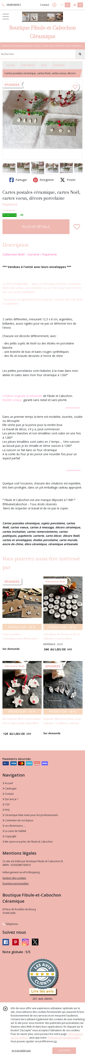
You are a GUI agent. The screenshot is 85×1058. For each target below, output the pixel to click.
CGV (6, 804)
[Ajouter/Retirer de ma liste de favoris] (77, 227)
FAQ (6, 809)
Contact (44, 5)
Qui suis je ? (10, 799)
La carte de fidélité (14, 831)
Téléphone (10, 924)
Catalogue (9, 788)
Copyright (9, 836)
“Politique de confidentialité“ (63, 1037)
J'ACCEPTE (64, 1050)
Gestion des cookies (14, 878)
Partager (18, 179)
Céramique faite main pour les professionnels (30, 815)
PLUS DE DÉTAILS (36, 226)
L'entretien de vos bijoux (17, 820)
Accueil (11, 65)
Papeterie (58, 65)
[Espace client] (54, 5)
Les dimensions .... (14, 825)
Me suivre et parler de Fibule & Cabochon (27, 841)
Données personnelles (15, 883)
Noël (44, 65)
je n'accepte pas (21, 1050)
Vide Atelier (28, 65)
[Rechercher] (80, 54)
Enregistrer (43, 179)
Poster (68, 179)
